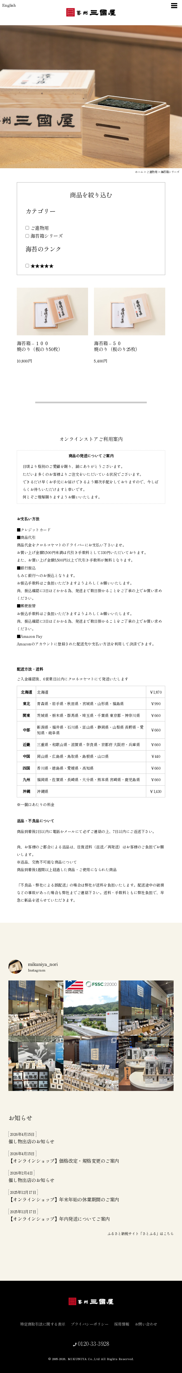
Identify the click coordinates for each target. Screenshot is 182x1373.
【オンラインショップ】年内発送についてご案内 (59, 1218)
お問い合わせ (148, 1324)
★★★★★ (41, 265)
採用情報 (124, 1324)
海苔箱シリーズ (46, 235)
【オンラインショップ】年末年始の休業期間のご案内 (63, 1199)
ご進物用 (39, 227)
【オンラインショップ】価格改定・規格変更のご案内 (63, 1160)
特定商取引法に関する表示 (45, 1324)
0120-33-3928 (92, 1343)
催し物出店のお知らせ (31, 1141)
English (9, 5)
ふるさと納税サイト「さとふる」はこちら (140, 1233)
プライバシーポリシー (92, 1324)
